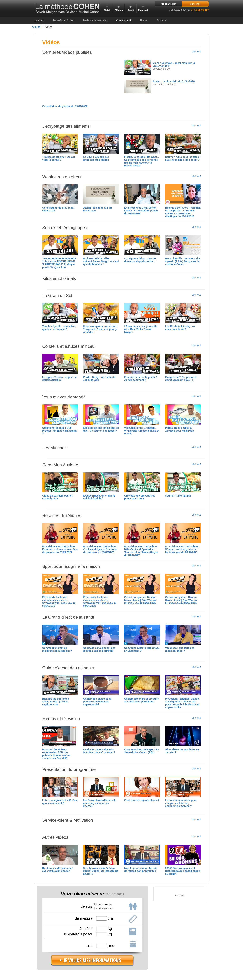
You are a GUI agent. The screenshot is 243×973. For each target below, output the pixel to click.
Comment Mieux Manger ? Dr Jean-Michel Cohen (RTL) (141, 751)
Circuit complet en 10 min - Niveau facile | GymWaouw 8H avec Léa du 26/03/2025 (140, 600)
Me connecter (168, 4)
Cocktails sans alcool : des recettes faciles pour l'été (99, 649)
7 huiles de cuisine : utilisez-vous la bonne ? (59, 158)
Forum (143, 20)
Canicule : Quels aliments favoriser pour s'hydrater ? (99, 751)
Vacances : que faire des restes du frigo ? (180, 649)
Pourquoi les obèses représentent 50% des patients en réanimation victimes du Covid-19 (56, 754)
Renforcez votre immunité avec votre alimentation (57, 869)
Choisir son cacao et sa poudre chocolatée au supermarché (97, 701)
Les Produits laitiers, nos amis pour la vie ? (180, 328)
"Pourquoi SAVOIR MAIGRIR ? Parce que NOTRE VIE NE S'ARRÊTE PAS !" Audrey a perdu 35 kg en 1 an (59, 263)
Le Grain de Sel (161, 68)
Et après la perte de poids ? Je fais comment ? (140, 378)
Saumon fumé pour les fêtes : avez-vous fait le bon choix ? (182, 158)
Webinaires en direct (164, 84)
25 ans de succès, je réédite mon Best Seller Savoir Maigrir (140, 329)
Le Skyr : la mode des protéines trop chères (96, 158)
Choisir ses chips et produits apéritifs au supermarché (141, 700)
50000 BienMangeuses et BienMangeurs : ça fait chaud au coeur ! (182, 871)
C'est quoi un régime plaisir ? (141, 800)
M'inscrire (195, 4)
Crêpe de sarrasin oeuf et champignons (57, 497)
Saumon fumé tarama (178, 495)
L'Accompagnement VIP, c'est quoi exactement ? (60, 802)
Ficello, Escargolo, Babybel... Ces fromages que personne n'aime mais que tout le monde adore (141, 161)
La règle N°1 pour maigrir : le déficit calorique (59, 378)
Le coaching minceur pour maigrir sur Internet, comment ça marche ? (181, 803)
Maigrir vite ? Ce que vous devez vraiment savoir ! (180, 378)
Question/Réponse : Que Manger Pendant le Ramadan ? (59, 430)
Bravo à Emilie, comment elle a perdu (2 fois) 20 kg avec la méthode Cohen (182, 261)
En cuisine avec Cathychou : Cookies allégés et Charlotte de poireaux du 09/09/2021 (100, 549)
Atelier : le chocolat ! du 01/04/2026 (174, 81)
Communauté (123, 20)
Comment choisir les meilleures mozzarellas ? (57, 649)
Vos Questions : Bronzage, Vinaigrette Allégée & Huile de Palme (142, 430)
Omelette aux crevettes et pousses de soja (139, 497)
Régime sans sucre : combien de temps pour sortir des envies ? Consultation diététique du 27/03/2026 (183, 212)
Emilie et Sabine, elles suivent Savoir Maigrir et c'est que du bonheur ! (101, 261)
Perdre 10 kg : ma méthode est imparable (99, 378)
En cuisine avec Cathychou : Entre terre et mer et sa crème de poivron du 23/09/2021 (60, 549)
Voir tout (196, 51)
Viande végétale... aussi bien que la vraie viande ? (59, 328)
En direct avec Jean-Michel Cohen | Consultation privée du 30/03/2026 (141, 210)
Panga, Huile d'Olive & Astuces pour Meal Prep (179, 429)
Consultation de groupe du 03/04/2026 (64, 106)
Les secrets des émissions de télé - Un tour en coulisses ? (101, 429)
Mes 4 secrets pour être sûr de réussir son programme (140, 869)
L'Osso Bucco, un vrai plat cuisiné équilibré (99, 497)
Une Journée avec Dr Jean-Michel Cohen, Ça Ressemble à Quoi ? (100, 871)
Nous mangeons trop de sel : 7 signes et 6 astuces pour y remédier (100, 329)
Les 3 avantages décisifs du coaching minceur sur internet (99, 803)
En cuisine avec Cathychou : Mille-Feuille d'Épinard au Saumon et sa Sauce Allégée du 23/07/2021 (141, 551)
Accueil (39, 20)
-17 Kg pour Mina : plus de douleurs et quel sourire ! (140, 260)
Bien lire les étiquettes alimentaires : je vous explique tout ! (55, 701)
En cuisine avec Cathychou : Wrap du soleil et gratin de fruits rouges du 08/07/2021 (182, 549)
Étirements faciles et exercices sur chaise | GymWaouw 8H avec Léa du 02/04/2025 (58, 601)
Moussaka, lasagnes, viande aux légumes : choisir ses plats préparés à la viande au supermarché (182, 703)
